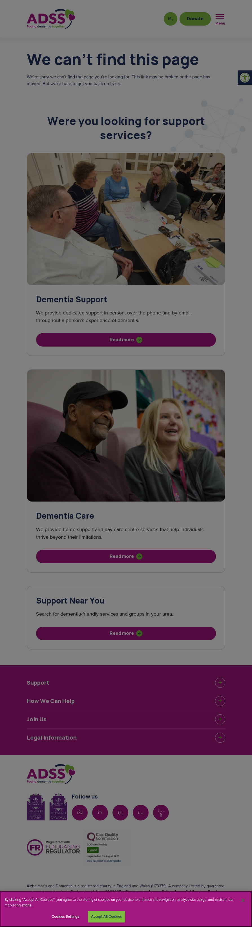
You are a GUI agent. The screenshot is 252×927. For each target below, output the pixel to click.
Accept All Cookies (106, 916)
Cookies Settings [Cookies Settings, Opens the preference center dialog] (65, 916)
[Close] (243, 900)
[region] (126, 909)
